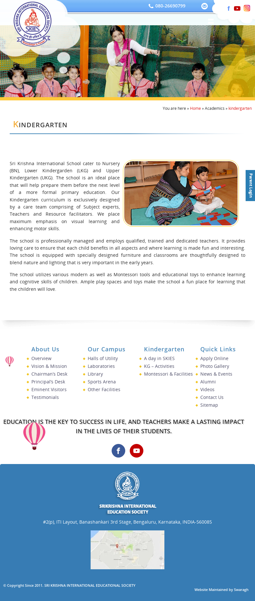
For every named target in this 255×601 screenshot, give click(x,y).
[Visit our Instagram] (222, 6)
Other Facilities (104, 389)
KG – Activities (159, 366)
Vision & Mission (49, 366)
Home (195, 108)
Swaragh (241, 589)
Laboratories (101, 366)
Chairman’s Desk (49, 374)
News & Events (216, 374)
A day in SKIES (159, 358)
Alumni (208, 382)
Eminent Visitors (49, 389)
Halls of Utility (103, 358)
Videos (207, 389)
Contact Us (212, 397)
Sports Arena (102, 382)
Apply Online (214, 358)
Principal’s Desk (48, 382)
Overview (41, 358)
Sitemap (209, 405)
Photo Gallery (214, 366)
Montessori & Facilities (168, 374)
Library (95, 374)
